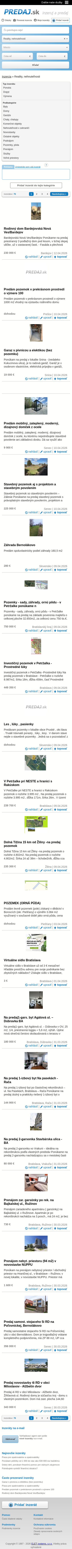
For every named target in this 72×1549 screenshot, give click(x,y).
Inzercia (6, 76)
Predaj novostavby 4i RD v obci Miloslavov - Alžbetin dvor (27, 1384)
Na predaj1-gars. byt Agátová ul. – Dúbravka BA (28, 1019)
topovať (62, 256)
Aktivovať (10, 1439)
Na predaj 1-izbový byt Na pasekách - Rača (31, 1080)
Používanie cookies (43, 1528)
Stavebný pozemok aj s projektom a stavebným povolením (30, 486)
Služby (6, 153)
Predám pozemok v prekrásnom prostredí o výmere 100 (34, 291)
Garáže (7, 115)
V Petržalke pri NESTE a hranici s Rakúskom (28, 783)
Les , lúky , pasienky (19, 724)
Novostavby (9, 132)
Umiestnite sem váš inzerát (27, 167)
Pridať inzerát (62, 20)
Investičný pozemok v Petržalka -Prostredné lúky (28, 665)
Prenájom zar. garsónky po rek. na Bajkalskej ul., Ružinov (29, 1201)
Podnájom (8, 140)
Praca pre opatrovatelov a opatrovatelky (20, 1457)
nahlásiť (33, 256)
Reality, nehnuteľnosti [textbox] (34, 38)
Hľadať (35, 65)
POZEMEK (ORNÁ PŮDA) (22, 903)
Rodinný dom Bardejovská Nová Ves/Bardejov (27, 230)
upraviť (47, 256)
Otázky (6, 20)
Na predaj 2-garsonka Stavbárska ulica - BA (33, 1141)
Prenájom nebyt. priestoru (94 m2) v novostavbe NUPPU (30, 1262)
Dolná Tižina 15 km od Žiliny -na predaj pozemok (32, 844)
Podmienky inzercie (11, 1528)
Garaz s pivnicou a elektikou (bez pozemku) (28, 352)
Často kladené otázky (12, 1519)
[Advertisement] (37, 174)
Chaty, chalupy (10, 119)
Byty (5, 106)
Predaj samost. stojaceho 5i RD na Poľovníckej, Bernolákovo (29, 1323)
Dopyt (6, 92)
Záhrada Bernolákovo (19, 545)
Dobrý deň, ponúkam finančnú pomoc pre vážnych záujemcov (31, 1465)
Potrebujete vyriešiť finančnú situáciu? (20, 1468)
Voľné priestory (11, 158)
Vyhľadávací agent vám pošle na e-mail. (33, 1437)
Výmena (7, 96)
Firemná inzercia (22, 20)
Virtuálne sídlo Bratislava (22, 960)
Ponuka (7, 87)
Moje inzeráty (42, 20)
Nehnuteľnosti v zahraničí (16, 128)
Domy (6, 111)
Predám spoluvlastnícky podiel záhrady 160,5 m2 (33, 550)
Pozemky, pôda (11, 145)
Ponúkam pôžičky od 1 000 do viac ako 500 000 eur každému (31, 1461)
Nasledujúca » (59, 194)
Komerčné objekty (12, 123)
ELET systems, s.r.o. (41, 1543)
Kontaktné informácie (43, 1519)
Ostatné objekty (11, 136)
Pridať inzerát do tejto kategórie (36, 185)
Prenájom (8, 149)
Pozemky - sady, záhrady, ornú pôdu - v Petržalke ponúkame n (32, 604)
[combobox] (35, 38)
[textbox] (35, 47)
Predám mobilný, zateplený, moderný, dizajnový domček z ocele (31, 425)
